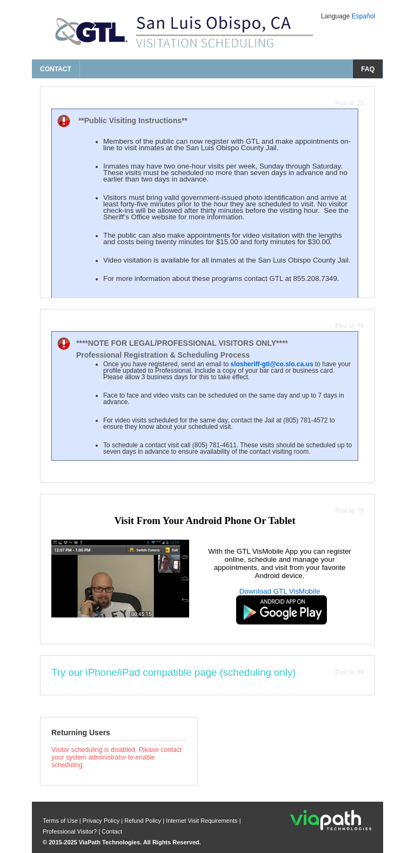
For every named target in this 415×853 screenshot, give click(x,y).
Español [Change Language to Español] (363, 16)
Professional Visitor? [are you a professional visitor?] (70, 831)
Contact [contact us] (55, 69)
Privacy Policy (102, 820)
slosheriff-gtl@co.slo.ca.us (271, 364)
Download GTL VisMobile (279, 591)
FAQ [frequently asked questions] (367, 69)
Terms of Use (61, 820)
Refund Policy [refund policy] (142, 820)
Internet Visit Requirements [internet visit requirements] (202, 820)
